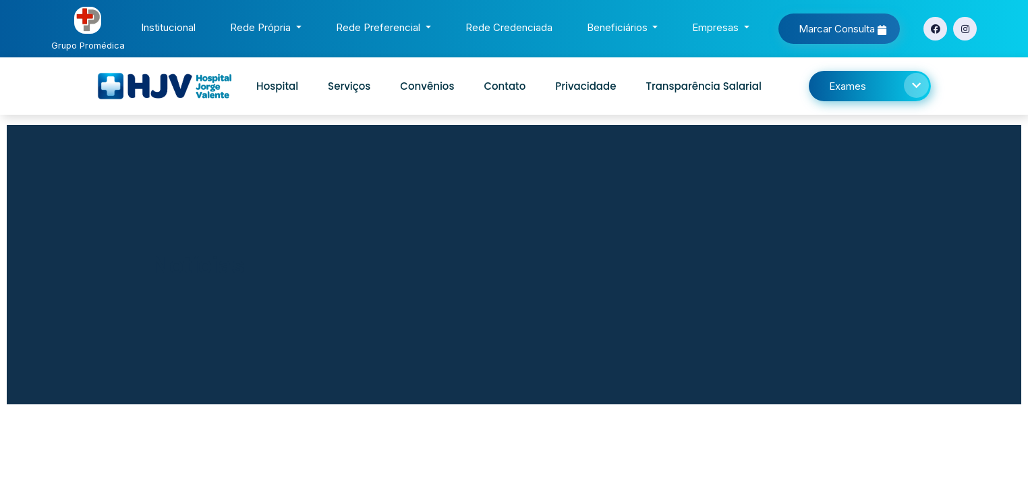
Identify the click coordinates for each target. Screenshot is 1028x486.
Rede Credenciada (511, 26)
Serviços (349, 86)
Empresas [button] (716, 27)
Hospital (277, 86)
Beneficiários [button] (618, 27)
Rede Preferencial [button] (379, 27)
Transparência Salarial (703, 86)
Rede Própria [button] (261, 27)
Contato (504, 86)
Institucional (171, 26)
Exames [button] (879, 85)
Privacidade (585, 86)
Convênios (427, 86)
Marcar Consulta (842, 28)
